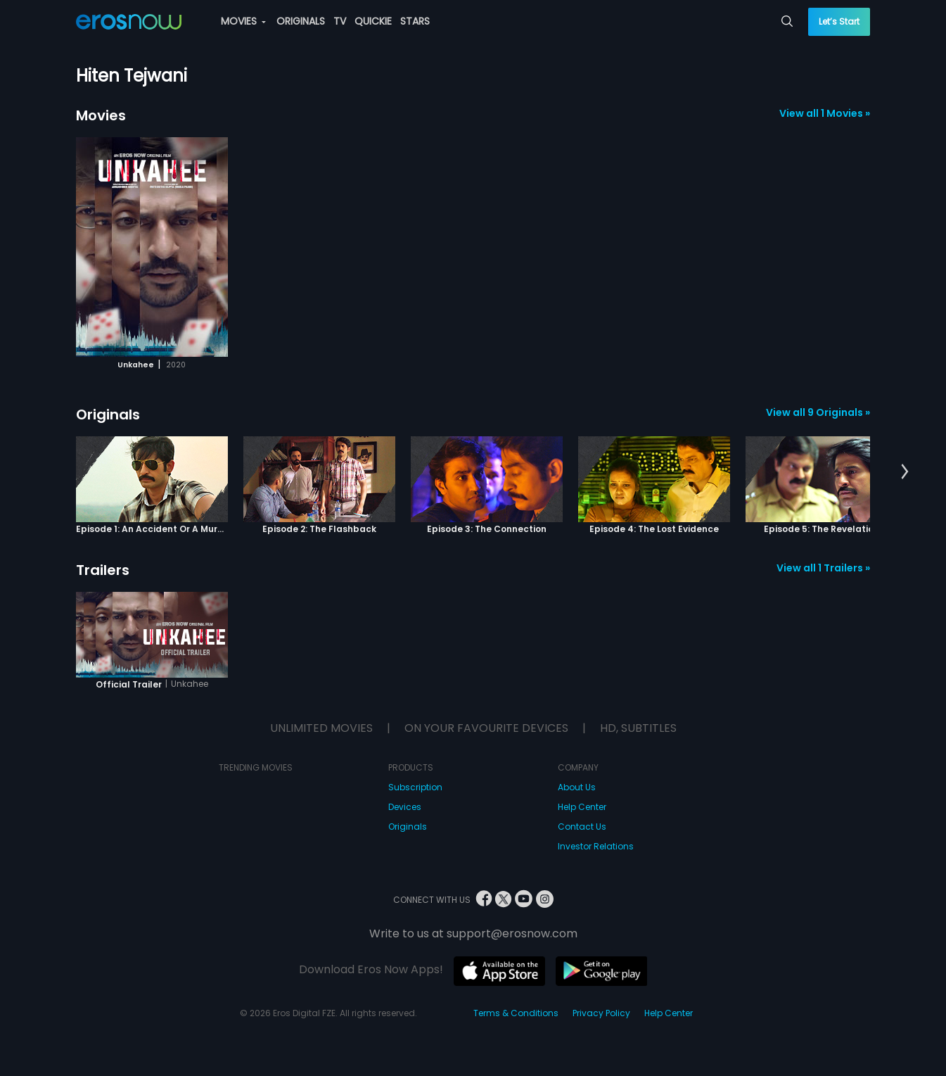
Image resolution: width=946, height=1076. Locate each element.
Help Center (582, 807)
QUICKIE (373, 21)
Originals (108, 414)
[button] (904, 472)
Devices (404, 807)
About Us (577, 787)
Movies (101, 115)
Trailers (102, 570)
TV (339, 21)
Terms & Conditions (515, 1013)
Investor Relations (596, 846)
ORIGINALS (300, 21)
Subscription (415, 787)
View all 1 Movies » (824, 113)
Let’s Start (839, 21)
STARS (415, 21)
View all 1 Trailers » (823, 568)
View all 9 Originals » (818, 412)
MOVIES (243, 21)
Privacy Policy (601, 1013)
